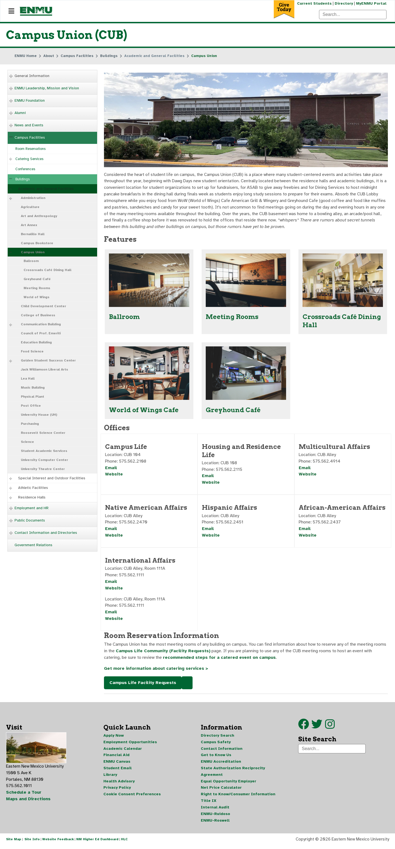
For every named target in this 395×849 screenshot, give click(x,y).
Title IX (208, 804)
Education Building (36, 342)
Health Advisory (119, 784)
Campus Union (32, 252)
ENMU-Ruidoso (215, 817)
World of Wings (36, 297)
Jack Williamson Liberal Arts (44, 369)
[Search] (352, 14)
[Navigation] (11, 11)
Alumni (20, 112)
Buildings (22, 179)
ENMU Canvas (116, 764)
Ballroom (31, 261)
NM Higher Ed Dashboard (97, 843)
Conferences (25, 169)
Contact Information (221, 751)
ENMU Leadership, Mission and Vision (47, 88)
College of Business (38, 315)
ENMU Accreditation (221, 764)
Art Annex (29, 225)
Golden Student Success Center (48, 360)
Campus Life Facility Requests (142, 685)
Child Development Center (43, 306)
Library (110, 777)
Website (114, 475)
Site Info (32, 843)
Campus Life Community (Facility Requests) (163, 653)
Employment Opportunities (130, 744)
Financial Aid (116, 758)
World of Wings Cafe (144, 411)
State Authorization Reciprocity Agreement (233, 774)
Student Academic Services (44, 451)
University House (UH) (39, 415)
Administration (33, 198)
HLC (124, 843)
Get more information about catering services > (156, 671)
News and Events (29, 125)
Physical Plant (32, 396)
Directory (343, 3)
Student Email (117, 771)
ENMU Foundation (30, 100)
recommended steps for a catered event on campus (219, 660)
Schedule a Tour (24, 795)
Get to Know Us (216, 758)
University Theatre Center (43, 469)
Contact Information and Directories (46, 532)
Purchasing (30, 424)
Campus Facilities (30, 137)
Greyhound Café (37, 279)
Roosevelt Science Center (43, 433)
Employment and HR (32, 508)
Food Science (32, 351)
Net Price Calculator (221, 790)
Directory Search (217, 738)
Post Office (31, 406)
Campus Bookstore (37, 243)
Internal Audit (215, 810)
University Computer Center (44, 460)
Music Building (33, 387)
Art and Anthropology (39, 216)
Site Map (13, 843)
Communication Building (41, 324)
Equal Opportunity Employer (228, 784)
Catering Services (29, 159)
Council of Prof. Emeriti (41, 333)
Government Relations (33, 545)
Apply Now (113, 738)
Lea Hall (28, 378)
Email (111, 469)
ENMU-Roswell (215, 823)
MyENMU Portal (371, 3)
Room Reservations (30, 149)
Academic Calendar (122, 751)
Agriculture (30, 207)
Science (27, 442)
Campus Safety (216, 744)
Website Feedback (58, 843)
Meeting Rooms (37, 288)
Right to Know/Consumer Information (238, 797)
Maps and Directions (28, 802)
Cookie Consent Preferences (132, 797)
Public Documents (30, 520)
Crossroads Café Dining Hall (47, 270)
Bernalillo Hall (32, 234)
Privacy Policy (117, 790)
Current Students (314, 3)
